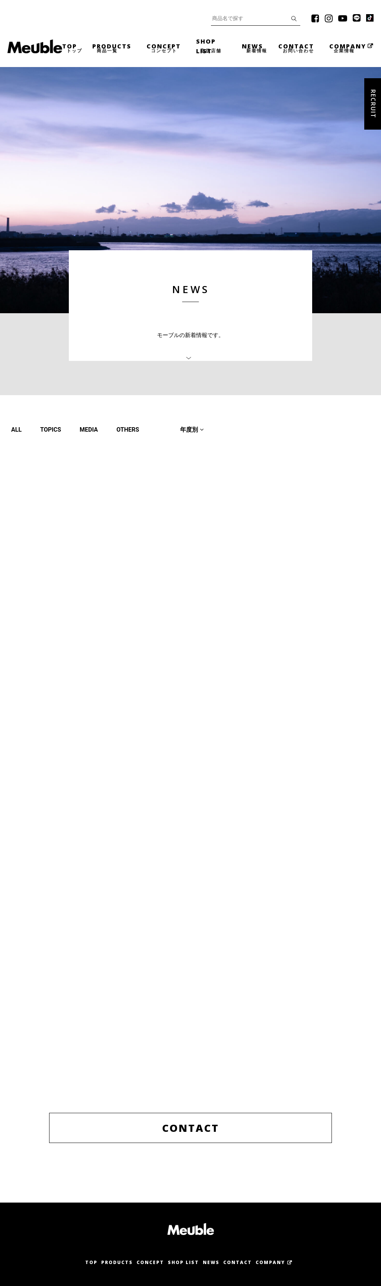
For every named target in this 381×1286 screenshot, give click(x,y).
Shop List (183, 1262)
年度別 (192, 429)
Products (117, 1262)
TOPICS (50, 429)
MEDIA (89, 429)
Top (91, 1262)
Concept (150, 1262)
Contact (237, 1262)
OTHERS (127, 429)
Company (270, 1262)
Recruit (373, 103)
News (211, 1262)
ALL (16, 429)
